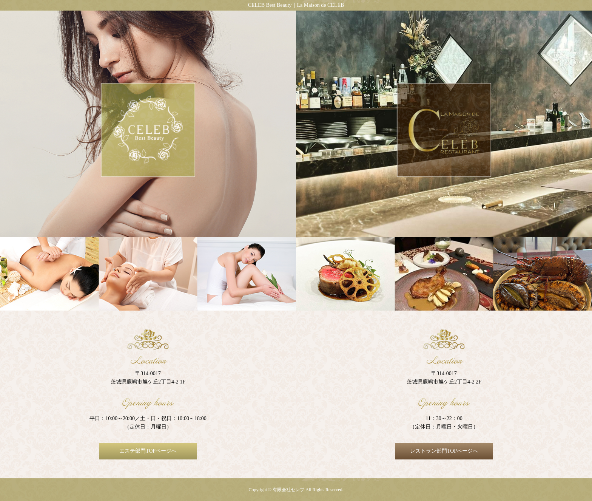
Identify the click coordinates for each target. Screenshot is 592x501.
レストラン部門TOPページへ (444, 451)
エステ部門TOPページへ (148, 451)
